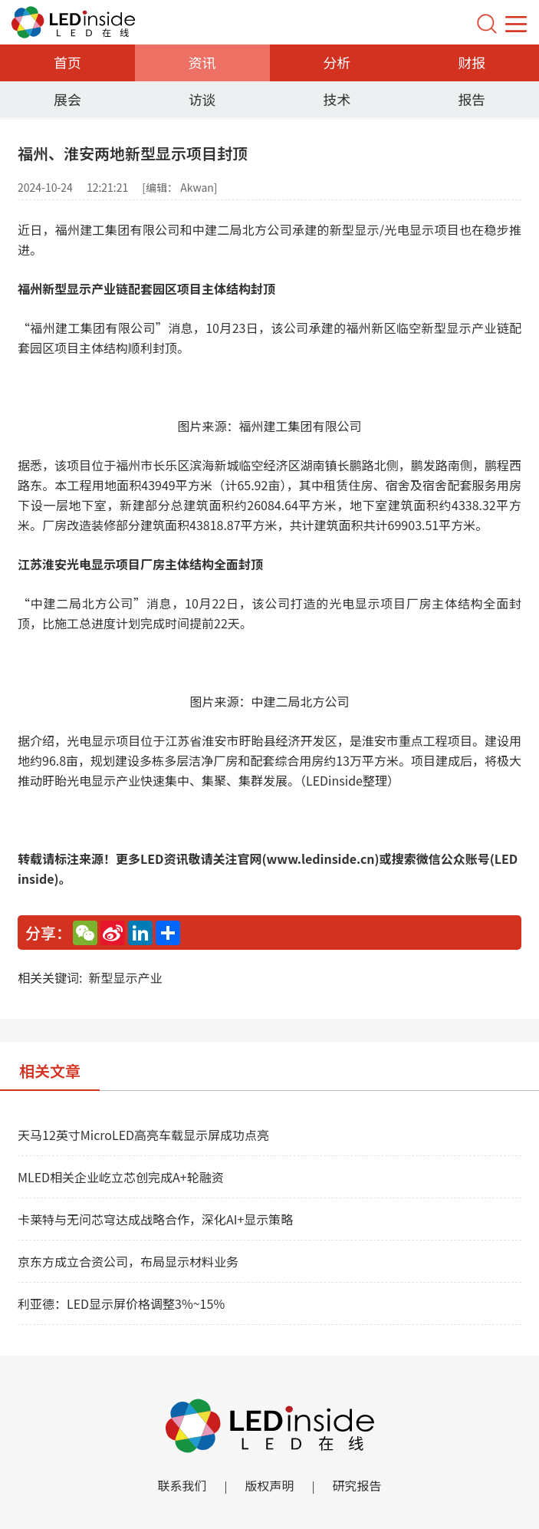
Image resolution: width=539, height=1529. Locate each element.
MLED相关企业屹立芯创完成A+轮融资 (121, 1177)
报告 (471, 99)
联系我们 (181, 1485)
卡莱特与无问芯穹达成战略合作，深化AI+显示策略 (155, 1219)
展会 (67, 99)
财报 (471, 62)
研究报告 (357, 1485)
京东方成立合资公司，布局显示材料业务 (128, 1261)
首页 (67, 62)
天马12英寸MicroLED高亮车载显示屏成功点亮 (143, 1134)
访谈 (202, 99)
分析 (336, 62)
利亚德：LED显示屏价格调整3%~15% (121, 1303)
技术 (336, 99)
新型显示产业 (125, 977)
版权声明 (269, 1485)
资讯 (202, 62)
